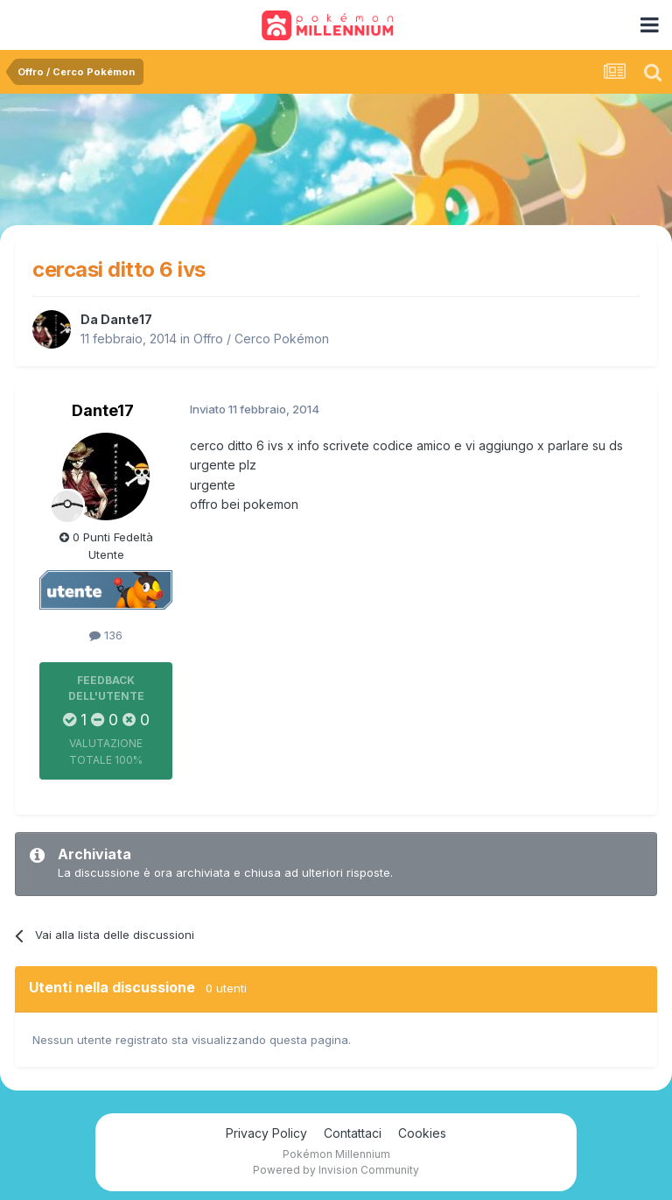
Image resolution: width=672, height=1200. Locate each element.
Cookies (422, 1133)
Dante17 (126, 319)
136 (105, 635)
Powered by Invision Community (336, 1169)
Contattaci (353, 1133)
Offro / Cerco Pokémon (261, 338)
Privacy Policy (266, 1133)
